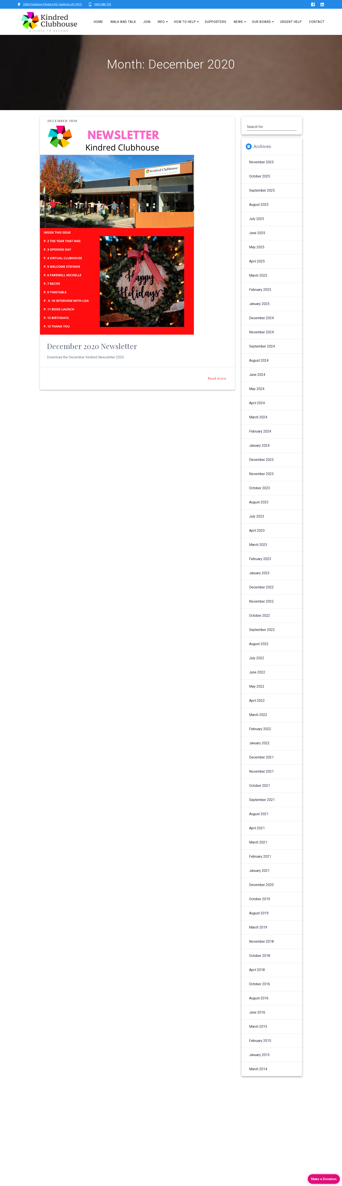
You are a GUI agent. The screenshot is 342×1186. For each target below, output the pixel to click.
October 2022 (259, 627)
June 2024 (257, 386)
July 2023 (256, 528)
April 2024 (257, 414)
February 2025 (260, 301)
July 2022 (256, 669)
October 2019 (259, 910)
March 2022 (258, 726)
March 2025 (258, 287)
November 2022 (261, 613)
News (238, 22)
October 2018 (259, 967)
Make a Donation (324, 1179)
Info (161, 22)
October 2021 (259, 797)
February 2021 (260, 868)
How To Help (185, 22)
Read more (217, 390)
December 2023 (261, 471)
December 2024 (261, 329)
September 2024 (262, 358)
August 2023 (258, 513)
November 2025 (261, 173)
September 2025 (262, 202)
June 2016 (257, 1024)
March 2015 (258, 1038)
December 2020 (261, 896)
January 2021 (259, 882)
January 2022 (259, 754)
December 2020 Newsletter (92, 357)
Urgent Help (291, 22)
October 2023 (259, 499)
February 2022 (260, 740)
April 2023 (257, 542)
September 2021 (262, 811)
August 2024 (258, 372)
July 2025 (256, 230)
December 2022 (261, 598)
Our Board (261, 22)
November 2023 (261, 485)
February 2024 (260, 443)
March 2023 (258, 556)
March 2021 (258, 854)
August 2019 (258, 924)
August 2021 (258, 825)
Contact (317, 22)
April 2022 (257, 712)
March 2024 (258, 428)
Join (146, 22)
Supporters (215, 22)
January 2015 (259, 1066)
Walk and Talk (123, 22)
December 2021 (261, 769)
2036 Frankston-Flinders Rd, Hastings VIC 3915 (52, 4)
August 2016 (258, 1009)
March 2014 (258, 1080)
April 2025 (257, 273)
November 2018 (261, 953)
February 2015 (260, 1052)
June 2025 (257, 244)
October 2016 (259, 995)
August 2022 (258, 655)
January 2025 (259, 315)
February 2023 (260, 570)
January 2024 (259, 457)
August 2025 (258, 216)
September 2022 (262, 641)
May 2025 (256, 258)
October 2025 (259, 188)
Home (98, 22)
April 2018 (257, 981)
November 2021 (261, 783)
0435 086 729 (102, 4)
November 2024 (261, 343)
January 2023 (259, 584)
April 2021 (257, 839)
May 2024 (256, 400)
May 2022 (256, 698)
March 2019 (258, 939)
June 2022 (257, 684)
